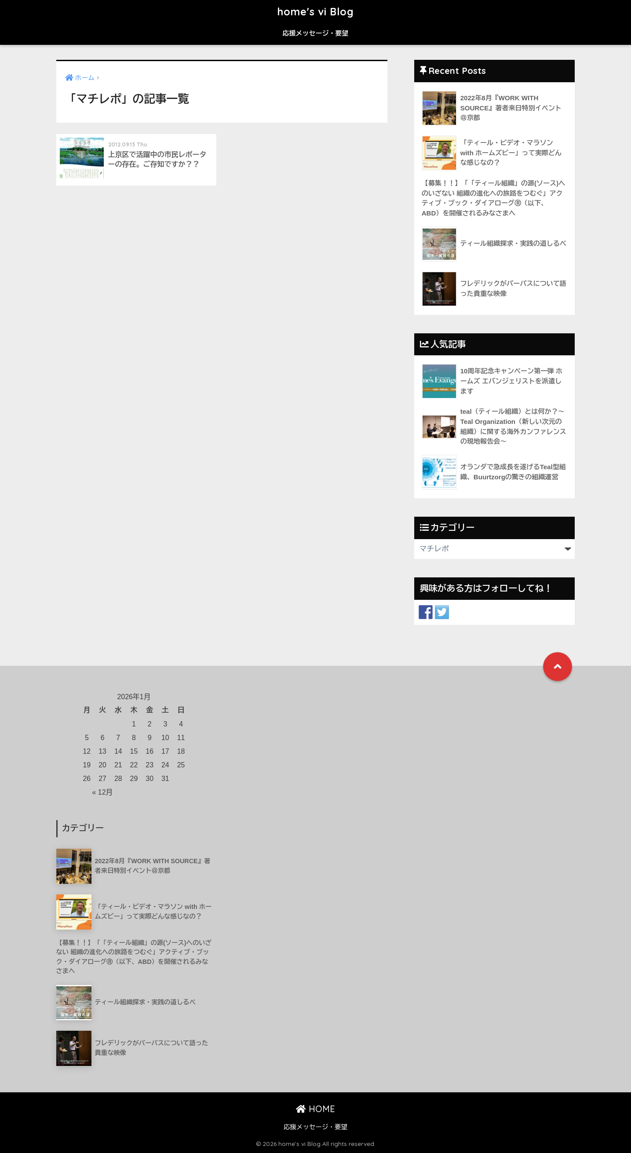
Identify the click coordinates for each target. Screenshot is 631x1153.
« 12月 (102, 792)
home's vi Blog (315, 11)
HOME (315, 1108)
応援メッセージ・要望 (316, 33)
